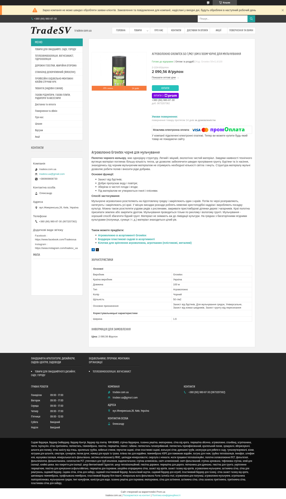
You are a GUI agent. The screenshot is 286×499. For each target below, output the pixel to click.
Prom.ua (161, 492)
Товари (138, 30)
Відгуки (39, 130)
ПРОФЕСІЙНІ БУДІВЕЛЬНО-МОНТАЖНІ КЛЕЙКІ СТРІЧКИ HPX (54, 80)
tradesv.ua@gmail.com (52, 174)
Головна (120, 30)
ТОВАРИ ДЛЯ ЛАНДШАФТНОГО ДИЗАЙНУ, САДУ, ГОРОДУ (53, 373)
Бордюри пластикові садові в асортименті (126, 239)
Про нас (158, 30)
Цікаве (38, 123)
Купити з (165, 95)
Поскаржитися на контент (136, 495)
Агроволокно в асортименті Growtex (122, 235)
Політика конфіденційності (166, 495)
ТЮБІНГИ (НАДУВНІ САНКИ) (49, 88)
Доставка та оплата (197, 30)
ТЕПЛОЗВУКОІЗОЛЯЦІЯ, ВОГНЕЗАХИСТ (112, 371)
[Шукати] (251, 18)
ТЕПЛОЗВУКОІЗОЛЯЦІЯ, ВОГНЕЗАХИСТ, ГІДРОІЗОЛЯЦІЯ (54, 57)
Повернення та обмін (241, 30)
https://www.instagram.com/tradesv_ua (56, 248)
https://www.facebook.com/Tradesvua (55, 239)
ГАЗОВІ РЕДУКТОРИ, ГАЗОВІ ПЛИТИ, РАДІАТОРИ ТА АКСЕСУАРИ (53, 96)
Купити (165, 88)
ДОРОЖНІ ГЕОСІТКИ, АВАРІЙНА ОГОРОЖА (56, 65)
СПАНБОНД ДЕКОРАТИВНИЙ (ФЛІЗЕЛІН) (55, 72)
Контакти (176, 30)
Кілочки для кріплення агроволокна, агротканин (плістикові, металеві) (145, 242)
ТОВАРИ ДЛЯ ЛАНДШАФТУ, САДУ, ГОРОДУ (55, 49)
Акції (218, 30)
